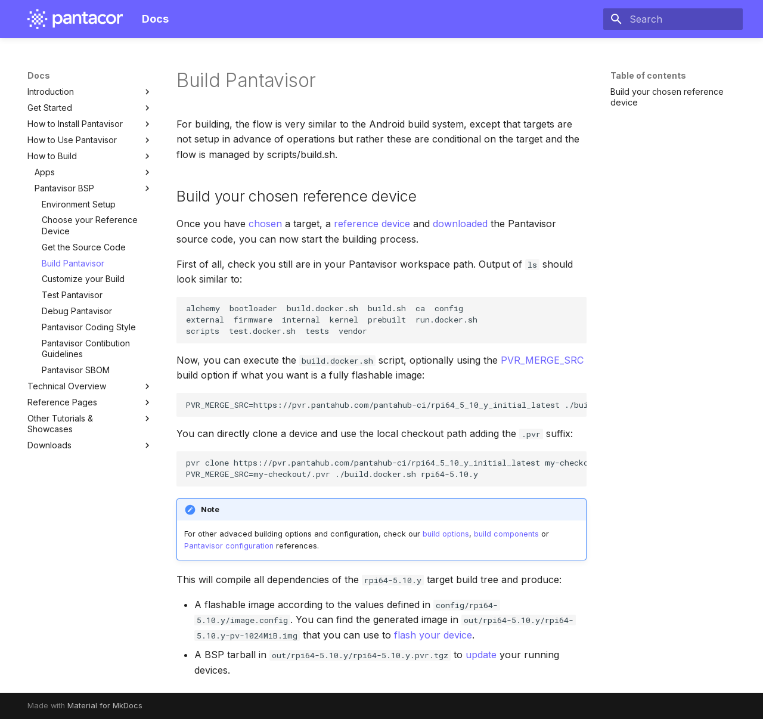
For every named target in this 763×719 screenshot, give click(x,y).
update (481, 655)
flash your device (433, 635)
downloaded (460, 224)
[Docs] (75, 19)
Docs (38, 75)
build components (506, 533)
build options (446, 533)
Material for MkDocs (104, 705)
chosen (265, 224)
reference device (372, 224)
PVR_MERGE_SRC (542, 360)
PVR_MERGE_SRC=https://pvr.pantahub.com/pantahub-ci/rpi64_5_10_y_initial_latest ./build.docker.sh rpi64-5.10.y (386, 404)
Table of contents (648, 75)
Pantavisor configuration (229, 545)
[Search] (673, 19)
